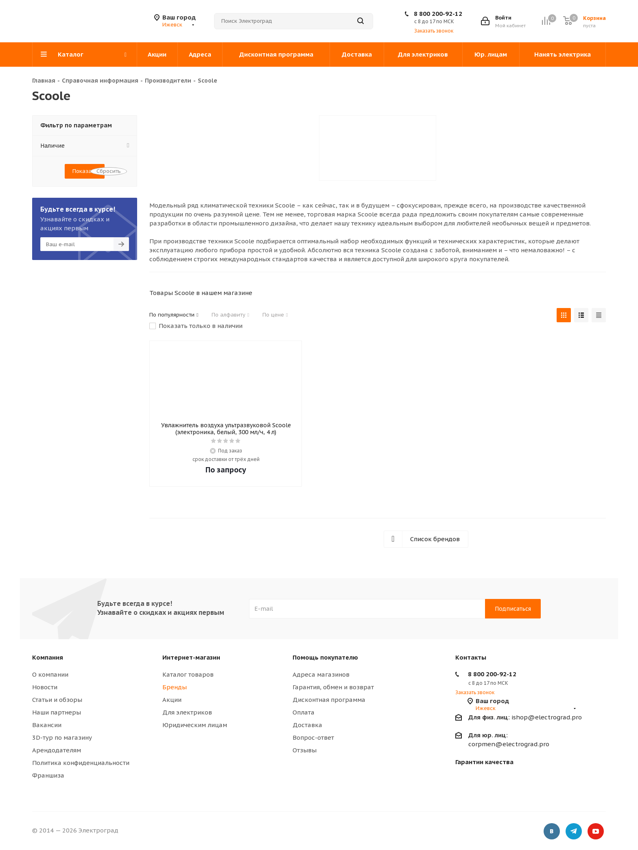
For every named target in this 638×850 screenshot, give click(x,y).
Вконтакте (552, 832)
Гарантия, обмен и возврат (333, 687)
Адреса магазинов (321, 674)
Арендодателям (56, 750)
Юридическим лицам (194, 725)
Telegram (574, 832)
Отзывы (305, 750)
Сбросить (108, 171)
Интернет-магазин (191, 657)
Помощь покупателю (325, 657)
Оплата (304, 712)
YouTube (596, 832)
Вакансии (46, 725)
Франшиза (48, 775)
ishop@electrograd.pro (525, 717)
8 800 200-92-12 (438, 13)
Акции (171, 700)
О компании (50, 674)
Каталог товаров (188, 674)
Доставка (307, 725)
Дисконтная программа (329, 700)
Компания (47, 657)
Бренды (174, 687)
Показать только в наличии (201, 326)
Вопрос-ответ (313, 737)
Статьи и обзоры (57, 700)
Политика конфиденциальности (80, 763)
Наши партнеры (56, 712)
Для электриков (187, 712)
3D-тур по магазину (62, 737)
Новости (44, 687)
